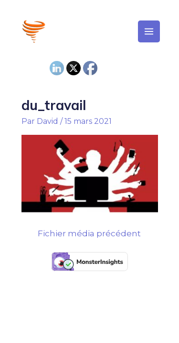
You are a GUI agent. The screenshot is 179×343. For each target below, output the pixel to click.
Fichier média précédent (89, 233)
